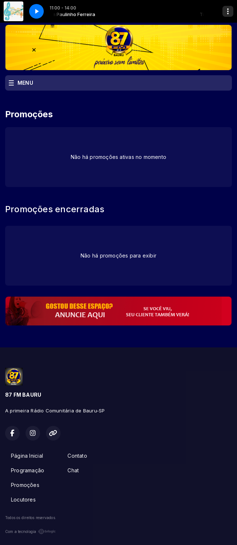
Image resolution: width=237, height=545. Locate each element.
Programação (27, 470)
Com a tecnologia (30, 531)
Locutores (23, 499)
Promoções (25, 485)
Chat (73, 470)
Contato (77, 456)
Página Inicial (27, 456)
